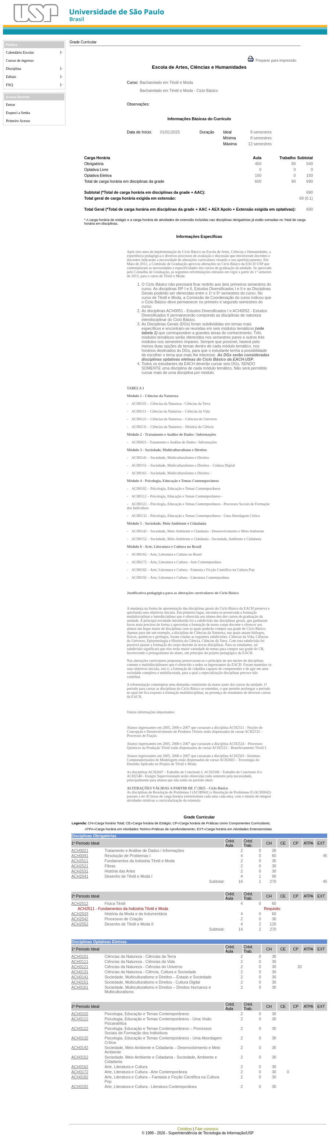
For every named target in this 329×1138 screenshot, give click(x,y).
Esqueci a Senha (18, 113)
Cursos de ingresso (20, 60)
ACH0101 (79, 956)
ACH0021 (79, 850)
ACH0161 (79, 987)
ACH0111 (79, 961)
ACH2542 (79, 919)
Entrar (10, 105)
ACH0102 (79, 1014)
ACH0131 (79, 972)
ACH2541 (79, 876)
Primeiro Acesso (18, 121)
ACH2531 (79, 871)
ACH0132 (79, 1038)
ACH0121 (79, 966)
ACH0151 (79, 982)
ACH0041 (79, 855)
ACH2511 (79, 861)
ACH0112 (79, 1019)
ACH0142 (79, 1047)
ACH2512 (79, 903)
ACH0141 (79, 977)
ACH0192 (79, 1086)
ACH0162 (79, 1066)
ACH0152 (79, 1057)
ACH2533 (79, 914)
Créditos (184, 1129)
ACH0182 (79, 1077)
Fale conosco (206, 1129)
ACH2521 (79, 866)
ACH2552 (79, 924)
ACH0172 (79, 1072)
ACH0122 (79, 1028)
